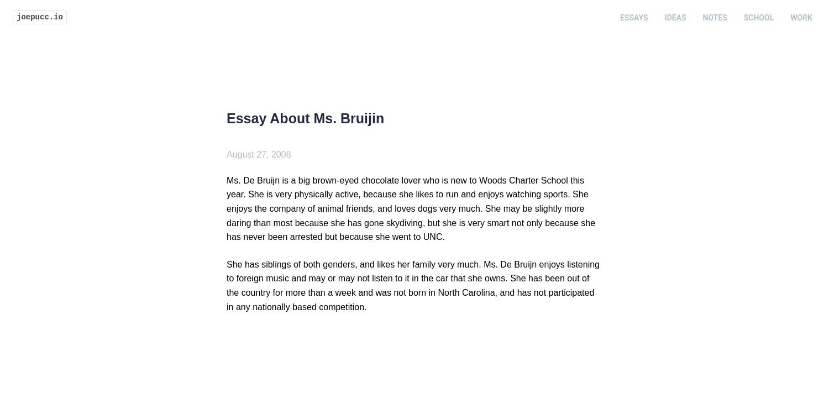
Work (801, 17)
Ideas (675, 17)
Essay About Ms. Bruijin (305, 118)
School (759, 17)
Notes (715, 17)
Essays (634, 17)
